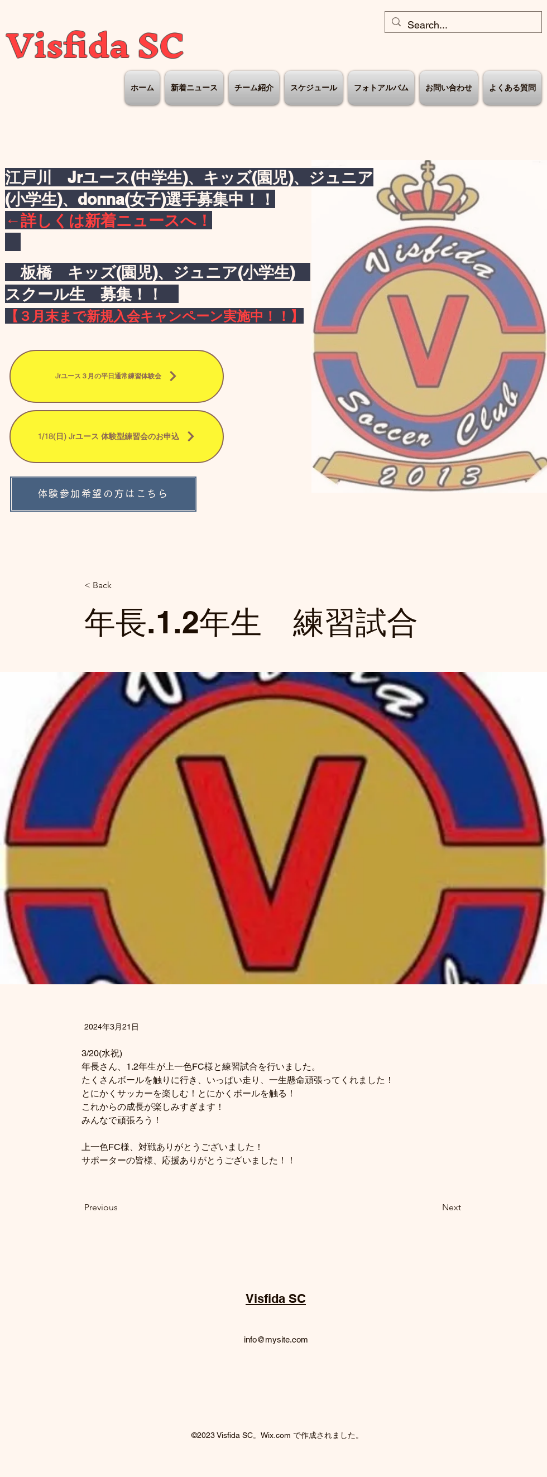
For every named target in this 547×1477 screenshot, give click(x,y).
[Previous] (121, 1207)
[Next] (433, 1207)
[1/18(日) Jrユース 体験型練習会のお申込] (116, 436)
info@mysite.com (276, 1339)
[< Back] (121, 586)
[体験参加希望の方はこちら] (103, 494)
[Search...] (462, 25)
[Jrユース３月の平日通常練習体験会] (116, 376)
